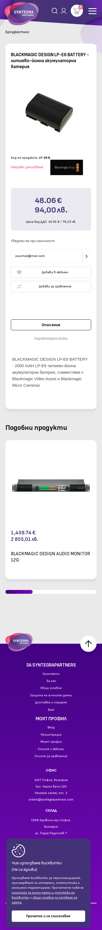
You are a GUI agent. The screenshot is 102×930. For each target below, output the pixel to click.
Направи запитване (27, 167)
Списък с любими (51, 749)
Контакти (51, 674)
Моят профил (51, 742)
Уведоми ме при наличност (33, 241)
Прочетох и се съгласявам (48, 916)
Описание (51, 325)
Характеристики (51, 338)
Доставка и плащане (51, 702)
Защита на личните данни (51, 695)
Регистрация (51, 735)
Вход (51, 727)
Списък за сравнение (51, 756)
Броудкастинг (17, 32)
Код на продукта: (24, 158)
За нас (51, 681)
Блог (51, 710)
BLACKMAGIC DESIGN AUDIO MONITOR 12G (50, 557)
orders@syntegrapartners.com (51, 800)
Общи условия (51, 688)
